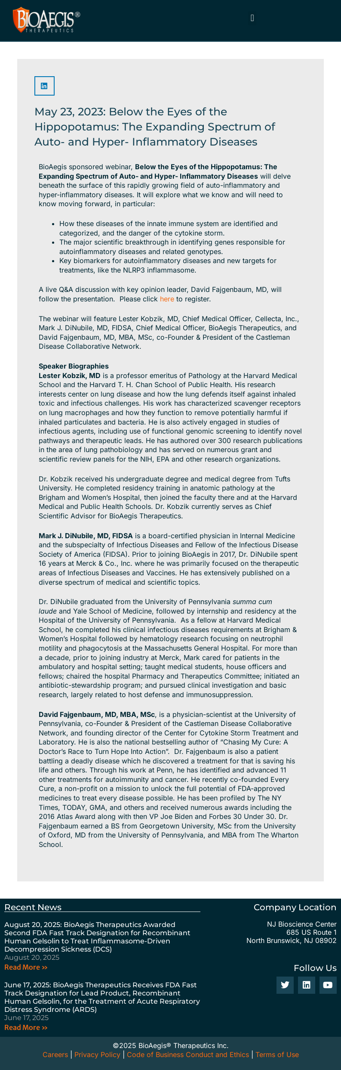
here (167, 299)
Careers (55, 1054)
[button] (252, 18)
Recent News (32, 907)
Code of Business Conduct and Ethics (188, 1054)
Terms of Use (277, 1054)
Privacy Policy (97, 1054)
